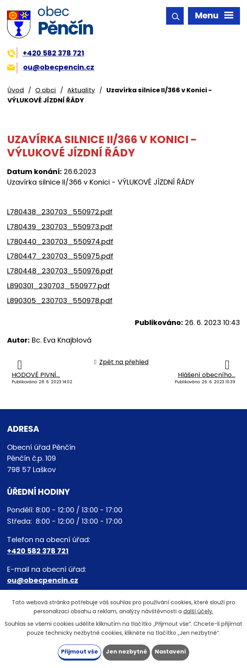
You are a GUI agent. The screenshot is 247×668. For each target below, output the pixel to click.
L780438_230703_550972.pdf (60, 212)
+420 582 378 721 (45, 53)
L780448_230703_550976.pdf (60, 271)
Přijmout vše (79, 651)
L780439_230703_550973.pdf (60, 227)
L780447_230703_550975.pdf (60, 256)
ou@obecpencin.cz (50, 67)
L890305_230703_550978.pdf (60, 300)
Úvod (15, 90)
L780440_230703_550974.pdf (60, 241)
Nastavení (170, 651)
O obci (45, 90)
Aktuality (81, 90)
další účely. (198, 611)
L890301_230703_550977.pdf (58, 286)
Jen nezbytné (126, 651)
